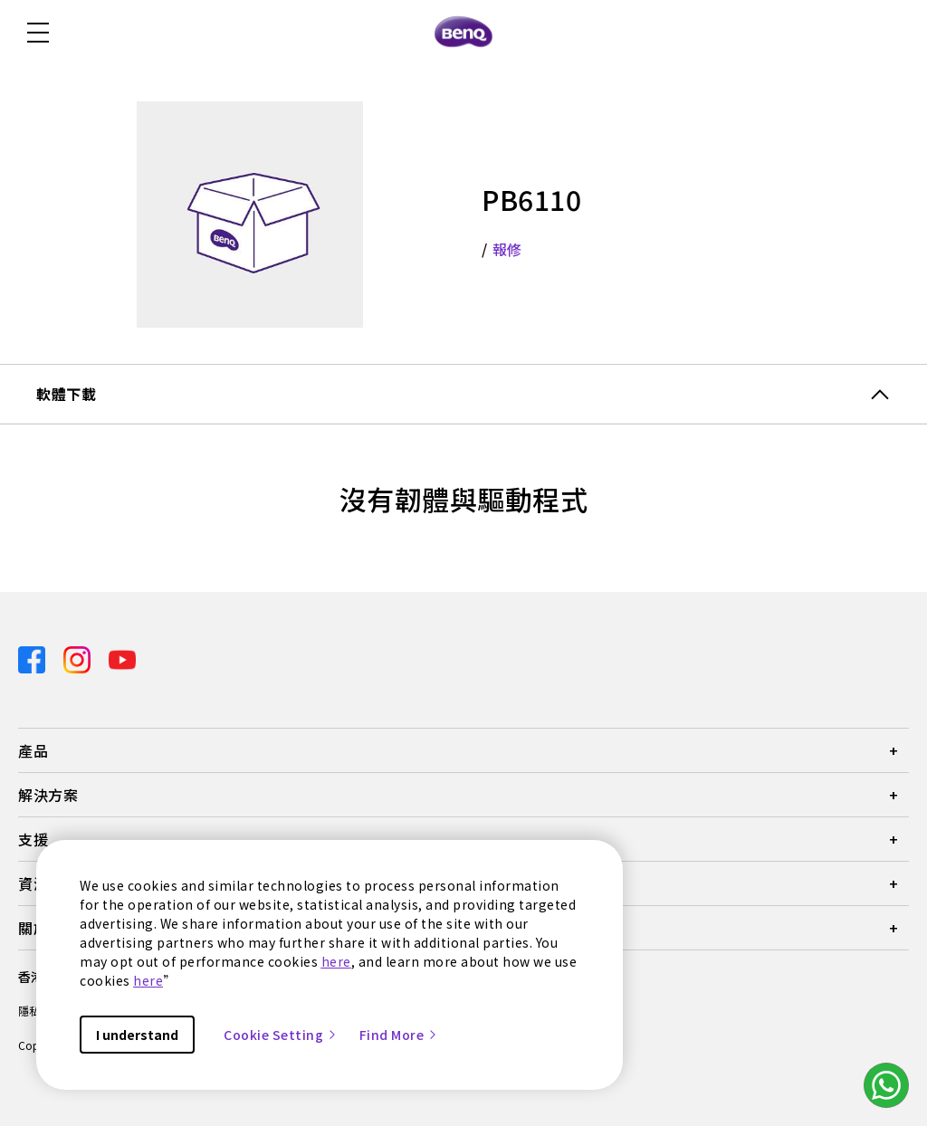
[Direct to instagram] (78, 657)
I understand (137, 1035)
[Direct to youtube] (122, 657)
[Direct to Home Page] (463, 32)
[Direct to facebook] (33, 657)
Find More (399, 1035)
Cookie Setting (281, 1035)
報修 (507, 249)
